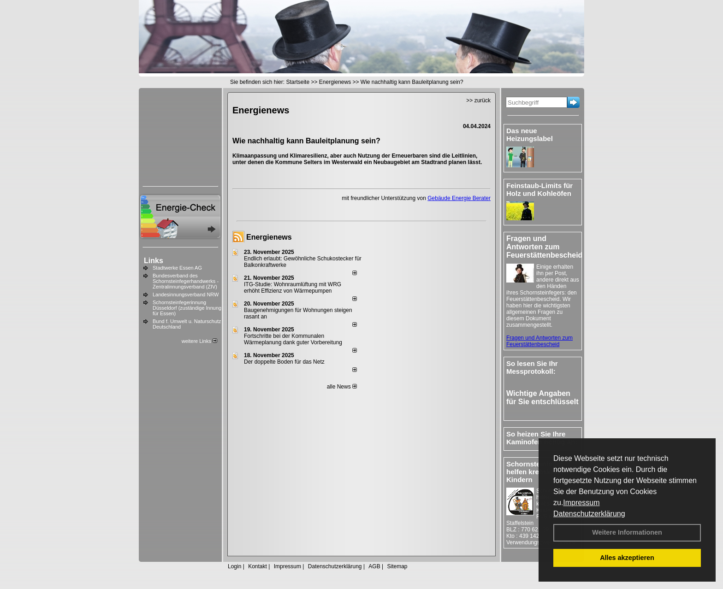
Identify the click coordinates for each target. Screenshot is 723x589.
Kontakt (257, 566)
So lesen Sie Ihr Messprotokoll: (532, 367)
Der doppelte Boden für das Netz (284, 362)
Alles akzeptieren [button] (627, 557)
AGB (374, 566)
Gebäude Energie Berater (459, 198)
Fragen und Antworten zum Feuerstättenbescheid (539, 341)
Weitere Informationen (627, 532)
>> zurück (478, 100)
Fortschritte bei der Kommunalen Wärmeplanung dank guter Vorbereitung (293, 339)
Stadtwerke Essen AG (177, 268)
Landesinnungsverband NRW (186, 294)
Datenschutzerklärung (589, 514)
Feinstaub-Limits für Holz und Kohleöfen (539, 189)
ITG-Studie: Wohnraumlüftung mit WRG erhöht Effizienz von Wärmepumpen (292, 287)
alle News (342, 386)
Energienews (269, 237)
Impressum (581, 503)
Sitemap (397, 566)
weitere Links (199, 341)
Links (153, 261)
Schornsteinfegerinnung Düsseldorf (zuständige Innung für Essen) (187, 308)
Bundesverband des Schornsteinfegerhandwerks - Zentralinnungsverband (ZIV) (186, 281)
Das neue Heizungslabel (529, 134)
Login (234, 566)
